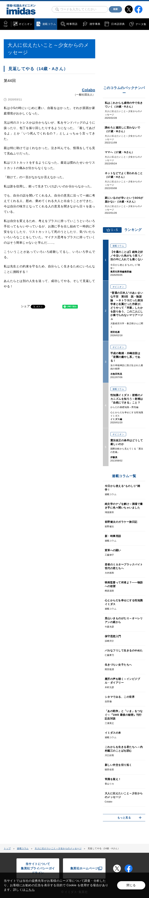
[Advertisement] (33, 360)
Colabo (88, 90)
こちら (30, 889)
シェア (25, 306)
